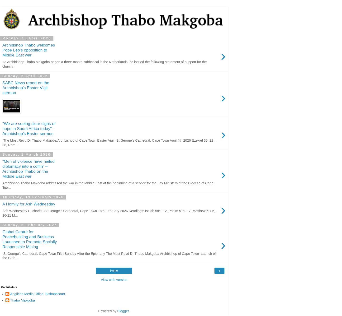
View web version (114, 280)
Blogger (123, 311)
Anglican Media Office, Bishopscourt (37, 294)
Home (114, 270)
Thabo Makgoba (22, 300)
